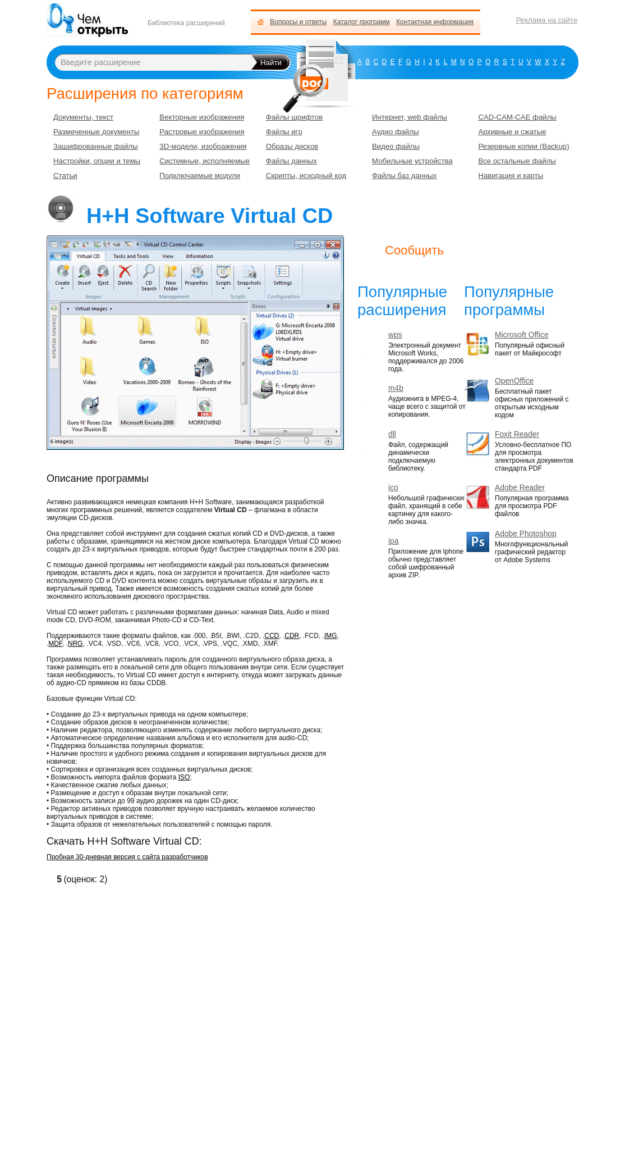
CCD (271, 636)
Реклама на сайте (546, 20)
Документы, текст (83, 117)
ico (393, 488)
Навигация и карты (510, 175)
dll (392, 434)
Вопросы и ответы (298, 22)
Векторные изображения (201, 117)
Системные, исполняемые (204, 161)
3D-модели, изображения (202, 146)
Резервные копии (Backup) (523, 146)
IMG (330, 636)
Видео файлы (396, 146)
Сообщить (414, 250)
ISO (184, 777)
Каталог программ (361, 22)
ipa (393, 541)
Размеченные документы (96, 131)
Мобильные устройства (412, 161)
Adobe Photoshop (526, 534)
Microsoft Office (522, 335)
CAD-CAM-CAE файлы (517, 117)
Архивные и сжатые (512, 131)
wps (395, 335)
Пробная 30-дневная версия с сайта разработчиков (127, 857)
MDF (55, 644)
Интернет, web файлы (409, 117)
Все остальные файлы (517, 161)
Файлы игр (284, 131)
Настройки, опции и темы (96, 161)
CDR (291, 636)
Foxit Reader (517, 434)
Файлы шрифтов (294, 117)
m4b (395, 388)
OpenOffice (514, 381)
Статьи (65, 175)
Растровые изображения (201, 131)
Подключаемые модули (199, 175)
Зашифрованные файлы (95, 146)
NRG (75, 644)
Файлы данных (291, 161)
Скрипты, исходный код (306, 175)
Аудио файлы (395, 131)
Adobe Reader (520, 488)
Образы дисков (292, 146)
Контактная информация (435, 22)
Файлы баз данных (404, 175)
